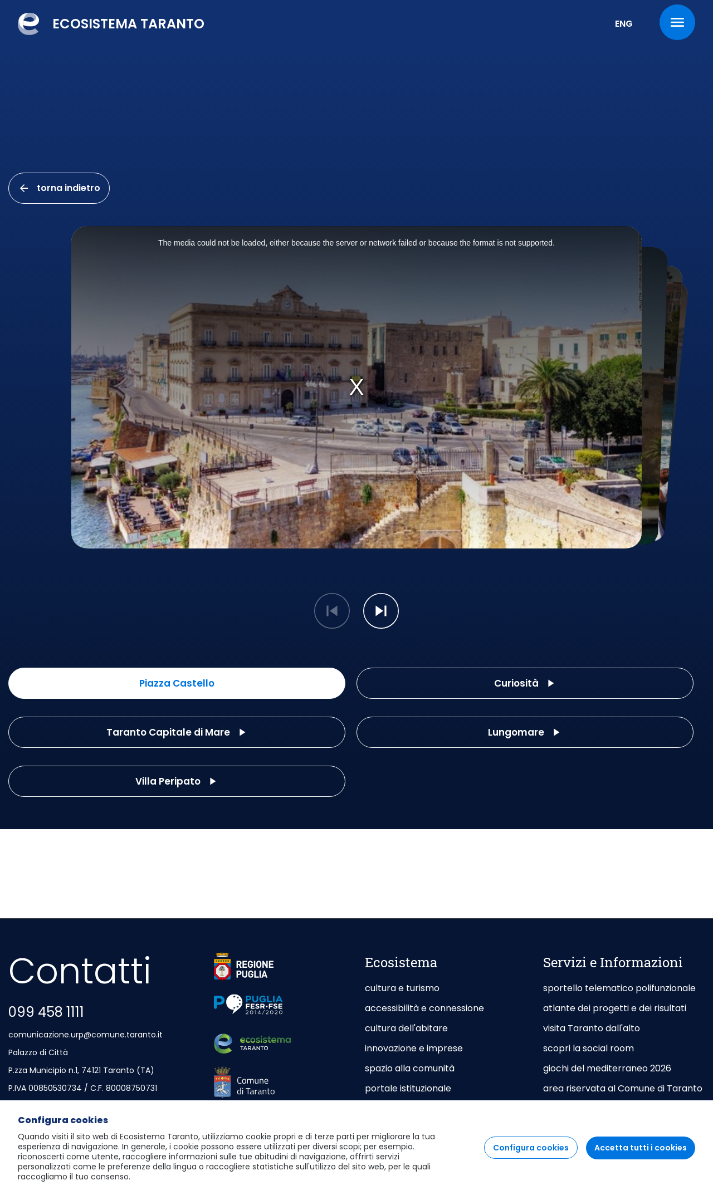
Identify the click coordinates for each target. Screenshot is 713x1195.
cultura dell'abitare (406, 1028)
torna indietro (59, 188)
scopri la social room (588, 1048)
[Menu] (677, 22)
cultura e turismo (402, 988)
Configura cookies (531, 1147)
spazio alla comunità (410, 1068)
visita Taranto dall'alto (591, 1028)
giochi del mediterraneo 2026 (607, 1068)
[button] (381, 611)
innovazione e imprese (414, 1048)
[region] (356, 1147)
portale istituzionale (408, 1088)
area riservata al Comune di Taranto (622, 1088)
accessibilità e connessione (424, 1008)
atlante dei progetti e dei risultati (614, 1008)
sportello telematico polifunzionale (619, 988)
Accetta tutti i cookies (640, 1147)
